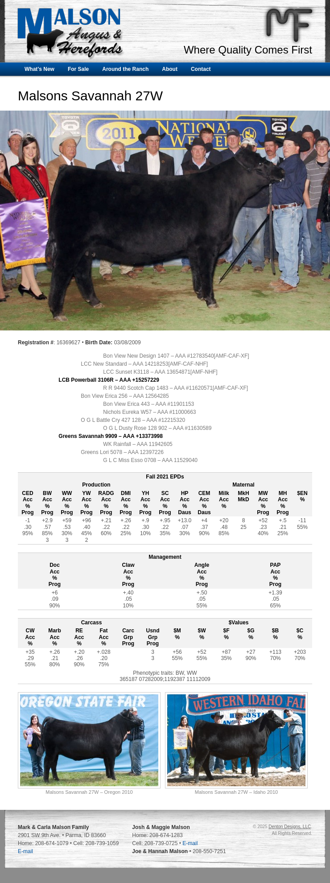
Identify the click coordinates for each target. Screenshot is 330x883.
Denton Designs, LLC (289, 826)
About (169, 69)
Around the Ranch (125, 69)
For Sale (78, 69)
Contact (201, 69)
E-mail (25, 851)
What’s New (39, 69)
